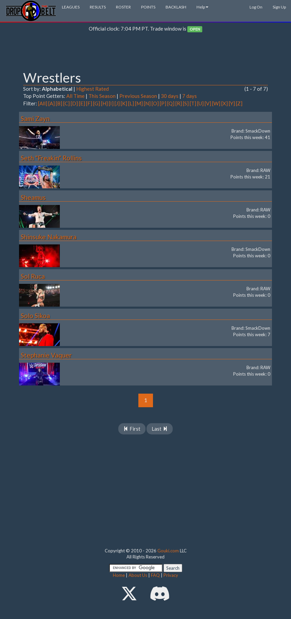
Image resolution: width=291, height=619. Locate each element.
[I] (111, 103)
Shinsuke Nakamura (48, 237)
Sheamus (33, 197)
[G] (96, 103)
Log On (256, 7)
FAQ (155, 575)
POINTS (148, 7)
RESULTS (98, 7)
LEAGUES (71, 7)
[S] (186, 103)
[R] (178, 103)
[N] (147, 103)
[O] (155, 103)
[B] (59, 103)
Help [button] (202, 7)
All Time (75, 96)
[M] (139, 103)
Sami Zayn (35, 118)
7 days (189, 96)
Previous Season (138, 96)
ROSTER (123, 7)
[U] (200, 103)
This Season (102, 96)
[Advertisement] (145, 53)
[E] (82, 103)
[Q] (170, 103)
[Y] (232, 103)
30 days (169, 96)
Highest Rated (92, 89)
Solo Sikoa (35, 316)
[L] (131, 103)
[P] (163, 103)
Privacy (171, 575)
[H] (104, 103)
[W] (216, 103)
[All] (42, 103)
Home (119, 575)
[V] (208, 103)
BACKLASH (176, 7)
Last (160, 429)
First (131, 429)
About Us (138, 575)
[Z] (239, 103)
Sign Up (279, 7)
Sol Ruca (33, 276)
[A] (51, 103)
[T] (193, 103)
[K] (124, 103)
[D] (74, 103)
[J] (117, 103)
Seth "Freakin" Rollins (51, 158)
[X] (224, 103)
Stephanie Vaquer (46, 355)
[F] (89, 103)
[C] (66, 103)
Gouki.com (168, 550)
